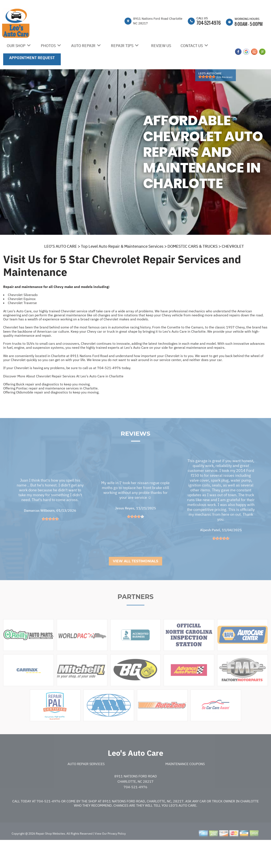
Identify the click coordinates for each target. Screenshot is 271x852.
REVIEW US (161, 45)
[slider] (206, 76)
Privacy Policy (117, 844)
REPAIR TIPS (122, 45)
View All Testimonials (135, 571)
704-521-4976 (208, 22)
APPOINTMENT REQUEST (32, 57)
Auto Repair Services (86, 774)
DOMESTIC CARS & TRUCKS (192, 246)
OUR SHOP (16, 45)
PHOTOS (48, 45)
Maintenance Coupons (185, 774)
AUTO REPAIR (83, 45)
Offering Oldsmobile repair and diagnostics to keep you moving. (51, 392)
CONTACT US (192, 45)
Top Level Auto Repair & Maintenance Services (122, 246)
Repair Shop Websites (50, 844)
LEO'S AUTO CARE (60, 246)
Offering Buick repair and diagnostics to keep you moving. (46, 384)
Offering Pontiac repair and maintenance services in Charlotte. (50, 388)
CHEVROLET (233, 246)
